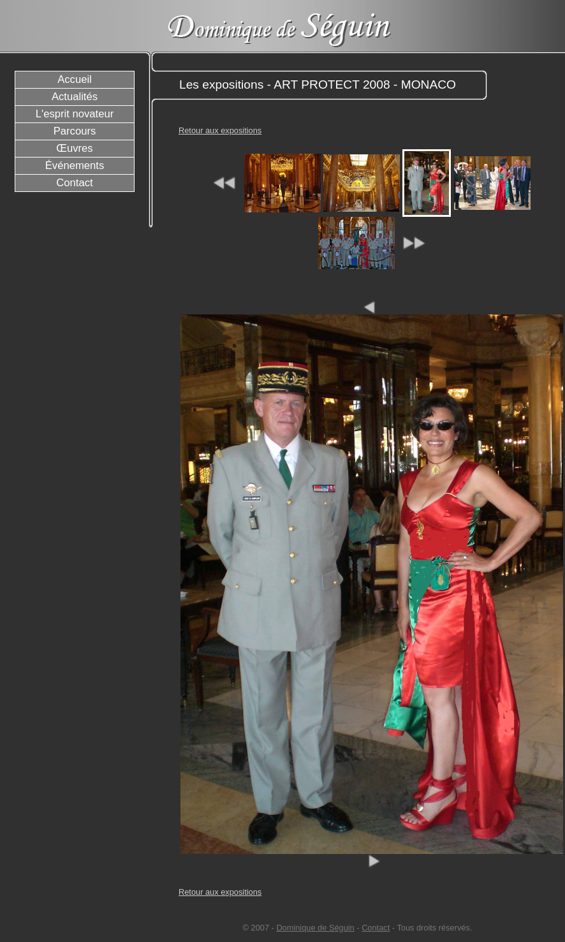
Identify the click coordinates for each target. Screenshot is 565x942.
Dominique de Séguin (315, 927)
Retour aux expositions (220, 130)
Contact (376, 927)
